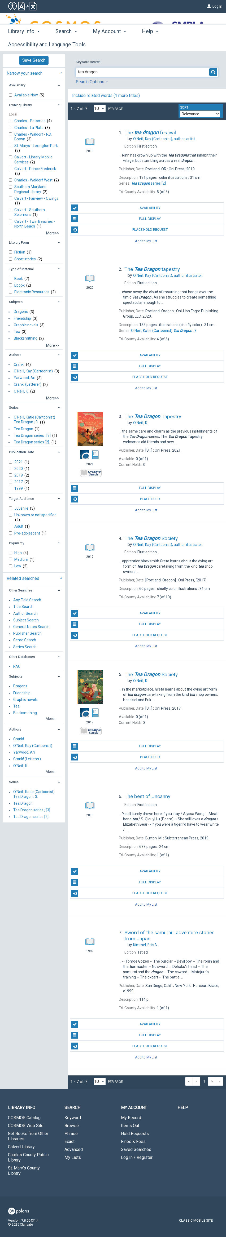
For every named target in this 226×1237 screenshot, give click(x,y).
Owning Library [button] (20, 105)
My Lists (72, 1157)
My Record (131, 1117)
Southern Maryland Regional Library (30, 189)
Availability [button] (17, 85)
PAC (16, 666)
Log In (217, 6)
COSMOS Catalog (24, 1117)
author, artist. (164, 139)
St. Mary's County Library (24, 1170)
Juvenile (21, 508)
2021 (19, 462)
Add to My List (146, 241)
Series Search (25, 647)
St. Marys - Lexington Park (36, 146)
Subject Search (26, 620)
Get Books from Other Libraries (28, 1136)
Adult (19, 526)
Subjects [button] (16, 302)
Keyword (72, 1117)
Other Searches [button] (20, 590)
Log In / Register (137, 1157)
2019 (19, 475)
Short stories (25, 259)
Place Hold (115, 499)
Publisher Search (27, 633)
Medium (21, 559)
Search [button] (66, 44)
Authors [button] (15, 355)
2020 (19, 468)
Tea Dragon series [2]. (32, 442)
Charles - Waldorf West (33, 180)
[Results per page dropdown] (100, 108)
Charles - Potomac (30, 121)
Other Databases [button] (22, 657)
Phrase (71, 1133)
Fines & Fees (133, 1141)
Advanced (73, 1149)
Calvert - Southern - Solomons (30, 212)
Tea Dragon (23, 429)
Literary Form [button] (19, 242)
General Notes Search (31, 627)
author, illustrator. (168, 275)
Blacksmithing (25, 338)
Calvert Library (21, 1146)
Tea (17, 332)
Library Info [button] (24, 44)
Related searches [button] (23, 578)
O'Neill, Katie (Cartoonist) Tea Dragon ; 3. (34, 419)
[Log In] (209, 6)
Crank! (19, 364)
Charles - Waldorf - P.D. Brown (33, 136)
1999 (19, 488)
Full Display (116, 218)
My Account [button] (109, 44)
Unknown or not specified (35, 515)
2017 (19, 482)
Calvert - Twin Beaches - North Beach (34, 223)
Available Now (26, 95)
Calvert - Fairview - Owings (36, 198)
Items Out (130, 1125)
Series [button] (14, 408)
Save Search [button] (33, 60)
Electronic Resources (32, 292)
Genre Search (24, 640)
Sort (184, 107)
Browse (71, 1125)
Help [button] (150, 44)
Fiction (20, 252)
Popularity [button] (16, 543)
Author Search (25, 613)
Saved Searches (136, 1149)
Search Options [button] (92, 81)
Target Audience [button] (21, 499)
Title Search (23, 607)
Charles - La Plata (29, 128)
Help (182, 1107)
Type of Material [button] (21, 269)
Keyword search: (89, 62)
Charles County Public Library (28, 1157)
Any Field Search (27, 600)
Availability (115, 207)
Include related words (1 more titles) (106, 95)
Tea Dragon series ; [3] (32, 435)
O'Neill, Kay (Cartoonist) (33, 371)
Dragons (21, 312)
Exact (69, 1141)
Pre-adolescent (27, 533)
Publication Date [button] (21, 452)
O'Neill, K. (21, 391)
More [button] (184, 44)
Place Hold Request (119, 229)
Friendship (22, 318)
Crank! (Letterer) (27, 384)
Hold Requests (135, 1133)
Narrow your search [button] (24, 73)
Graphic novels (26, 325)
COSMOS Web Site (26, 1125)
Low (18, 566)
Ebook (19, 285)
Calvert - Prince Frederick (35, 169)
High (18, 553)
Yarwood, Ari (24, 378)
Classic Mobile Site (196, 1220)
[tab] (34, 73)
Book (19, 279)
